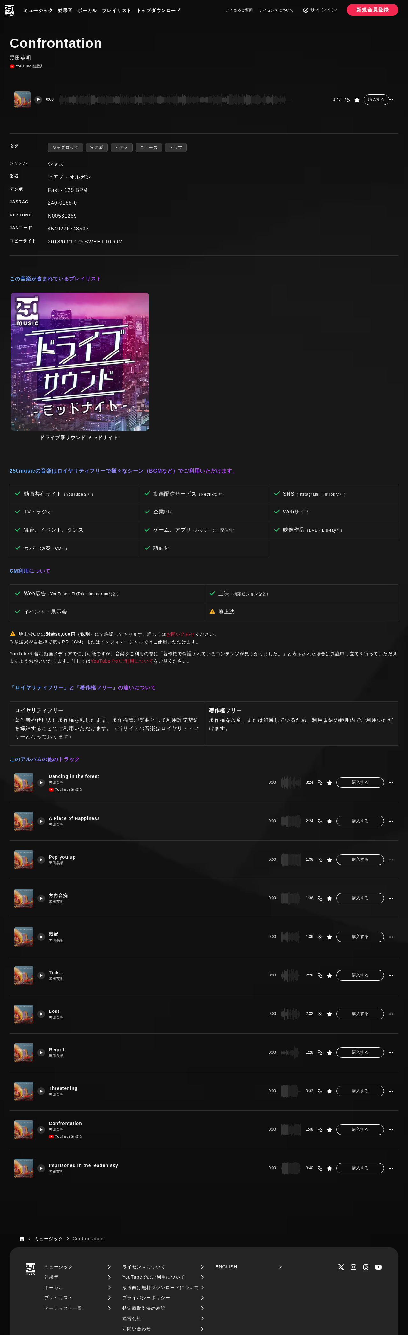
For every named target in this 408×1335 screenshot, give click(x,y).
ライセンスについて (276, 10)
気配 (56, 861)
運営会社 (132, 1246)
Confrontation (68, 1051)
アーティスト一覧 (63, 1235)
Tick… (59, 900)
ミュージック (38, 10)
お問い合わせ (180, 561)
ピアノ (121, 147)
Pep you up (65, 784)
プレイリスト (117, 10)
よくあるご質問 (239, 10)
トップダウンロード (158, 10)
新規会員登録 (372, 9)
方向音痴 (61, 823)
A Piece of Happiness (78, 746)
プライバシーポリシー (146, 1225)
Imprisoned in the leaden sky (88, 1093)
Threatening (66, 1016)
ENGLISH (226, 1194)
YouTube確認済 (26, 66)
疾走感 (97, 147)
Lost (56, 938)
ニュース (149, 147)
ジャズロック (65, 147)
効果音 (65, 10)
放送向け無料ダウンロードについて (160, 1215)
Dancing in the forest (78, 704)
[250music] (9, 10)
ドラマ (176, 147)
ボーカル (87, 10)
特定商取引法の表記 (143, 1235)
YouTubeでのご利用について (122, 588)
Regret (59, 977)
